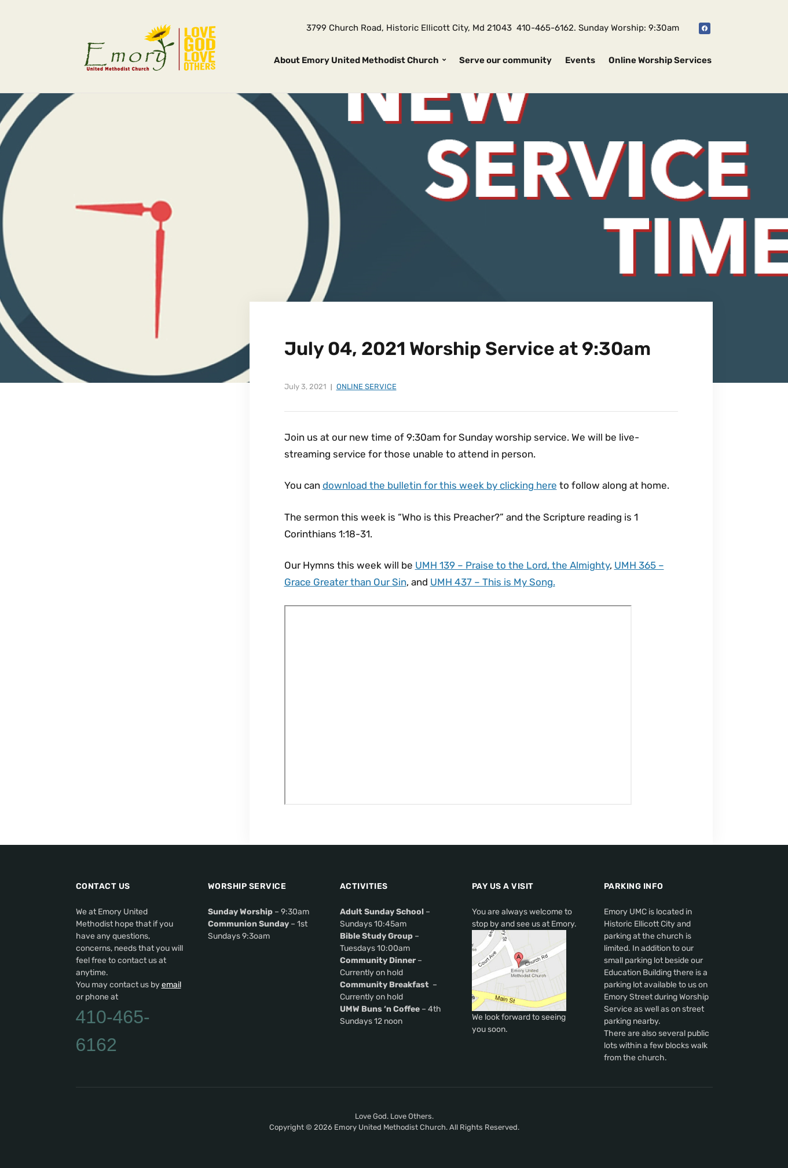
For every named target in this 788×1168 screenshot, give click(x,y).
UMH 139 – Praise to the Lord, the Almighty (512, 565)
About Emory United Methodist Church (356, 60)
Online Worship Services (660, 60)
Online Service (366, 386)
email (171, 985)
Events (580, 60)
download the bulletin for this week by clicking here (439, 485)
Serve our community (505, 60)
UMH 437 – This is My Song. (492, 582)
